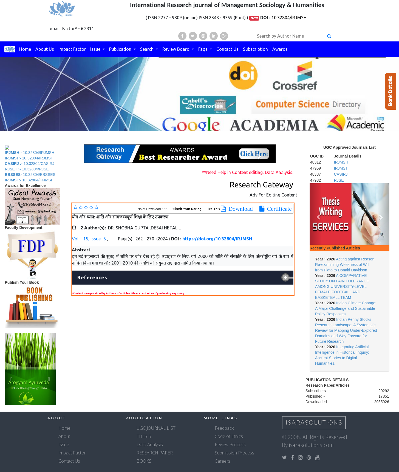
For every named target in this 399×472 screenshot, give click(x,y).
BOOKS (144, 461)
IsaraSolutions (314, 422)
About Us (44, 49)
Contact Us (227, 49)
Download (239, 209)
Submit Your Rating (187, 209)
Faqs (203, 49)
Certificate (278, 209)
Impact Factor (72, 49)
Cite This (213, 209)
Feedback (224, 428)
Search (147, 49)
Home (25, 49)
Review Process (230, 445)
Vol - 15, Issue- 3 (89, 238)
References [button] (92, 277)
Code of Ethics (229, 436)
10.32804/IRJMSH (289, 17)
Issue (95, 49)
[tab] (182, 278)
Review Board (176, 49)
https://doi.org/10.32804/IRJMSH (217, 238)
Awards (280, 49)
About (64, 436)
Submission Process (234, 453)
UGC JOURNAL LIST (156, 428)
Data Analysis (150, 445)
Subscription (255, 49)
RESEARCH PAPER (155, 453)
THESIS (144, 436)
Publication (120, 49)
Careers (222, 461)
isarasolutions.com (311, 445)
